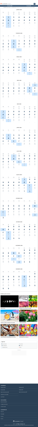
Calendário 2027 (21, 387)
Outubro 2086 (19, 221)
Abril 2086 (19, 80)
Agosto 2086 (19, 174)
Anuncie (2, 418)
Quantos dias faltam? (4, 401)
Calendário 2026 (9, 5)
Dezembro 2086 (19, 269)
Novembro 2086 (19, 245)
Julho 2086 (19, 151)
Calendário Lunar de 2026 (4, 394)
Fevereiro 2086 (19, 33)
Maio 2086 (19, 104)
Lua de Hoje (2, 396)
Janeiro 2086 (19, 9)
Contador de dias (3, 406)
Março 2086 (19, 56)
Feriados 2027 (21, 389)
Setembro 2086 (19, 198)
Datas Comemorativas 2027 (23, 392)
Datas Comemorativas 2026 (5, 392)
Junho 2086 (19, 127)
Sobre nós (2, 411)
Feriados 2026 (29, 5)
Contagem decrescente (4, 404)
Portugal (9, 3)
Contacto (2, 416)
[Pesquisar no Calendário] (34, 4)
